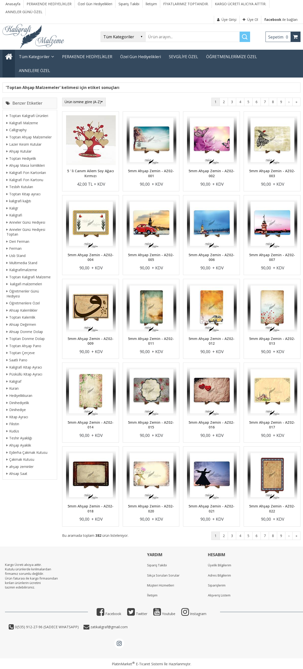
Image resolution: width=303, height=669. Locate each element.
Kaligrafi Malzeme (22, 123)
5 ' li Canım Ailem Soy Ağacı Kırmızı (90, 173)
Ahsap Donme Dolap (24, 331)
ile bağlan (281, 19)
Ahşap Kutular (19, 151)
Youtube (164, 613)
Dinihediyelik (17, 402)
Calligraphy (16, 129)
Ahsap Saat (16, 473)
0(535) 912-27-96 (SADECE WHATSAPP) (47, 627)
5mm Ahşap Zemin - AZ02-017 (272, 425)
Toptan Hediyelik (21, 158)
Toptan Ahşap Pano (23, 345)
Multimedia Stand (21, 262)
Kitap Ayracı (17, 417)
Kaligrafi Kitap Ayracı (24, 367)
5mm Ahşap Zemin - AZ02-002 (211, 173)
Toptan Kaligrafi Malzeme (28, 277)
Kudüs (12, 431)
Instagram (193, 613)
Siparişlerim (217, 585)
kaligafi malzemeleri (24, 284)
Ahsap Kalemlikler (22, 310)
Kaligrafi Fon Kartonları (26, 172)
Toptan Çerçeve (20, 352)
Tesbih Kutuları (19, 186)
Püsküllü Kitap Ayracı (24, 374)
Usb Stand (16, 255)
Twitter (137, 613)
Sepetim (279, 37)
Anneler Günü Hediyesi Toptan (25, 232)
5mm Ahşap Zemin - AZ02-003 (272, 173)
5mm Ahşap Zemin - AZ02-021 (211, 508)
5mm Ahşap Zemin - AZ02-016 (211, 425)
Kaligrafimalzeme (21, 269)
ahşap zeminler (20, 466)
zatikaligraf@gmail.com (108, 627)
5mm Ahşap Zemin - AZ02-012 (211, 341)
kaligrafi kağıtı (18, 201)
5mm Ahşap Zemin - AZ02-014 (91, 425)
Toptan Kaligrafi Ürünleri (27, 115)
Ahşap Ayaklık (18, 445)
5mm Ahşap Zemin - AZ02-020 (151, 508)
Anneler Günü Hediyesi (25, 222)
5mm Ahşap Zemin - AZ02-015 (151, 425)
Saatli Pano (16, 360)
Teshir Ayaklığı (19, 438)
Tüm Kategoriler (34, 56)
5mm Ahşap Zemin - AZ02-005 (151, 257)
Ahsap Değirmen (21, 324)
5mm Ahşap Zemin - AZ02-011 (151, 341)
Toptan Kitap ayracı (23, 194)
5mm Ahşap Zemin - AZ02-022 (272, 508)
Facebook (109, 613)
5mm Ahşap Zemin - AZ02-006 (211, 257)
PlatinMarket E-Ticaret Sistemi (137, 664)
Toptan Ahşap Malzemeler (29, 137)
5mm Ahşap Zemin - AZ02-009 (91, 341)
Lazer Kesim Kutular (23, 144)
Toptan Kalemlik (20, 317)
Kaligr (12, 208)
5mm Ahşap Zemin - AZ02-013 (272, 341)
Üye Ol (250, 19)
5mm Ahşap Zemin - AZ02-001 (151, 173)
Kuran (12, 388)
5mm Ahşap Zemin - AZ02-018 (91, 508)
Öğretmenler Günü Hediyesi (22, 293)
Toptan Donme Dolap (25, 338)
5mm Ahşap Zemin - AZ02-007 (272, 257)
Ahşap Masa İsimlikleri (25, 165)
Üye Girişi (226, 19)
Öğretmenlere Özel (23, 303)
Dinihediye (16, 409)
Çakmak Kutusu (20, 459)
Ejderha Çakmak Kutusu (26, 452)
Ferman (14, 248)
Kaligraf (13, 381)
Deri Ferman (17, 241)
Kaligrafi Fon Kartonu (24, 179)
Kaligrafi (14, 215)
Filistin (12, 423)
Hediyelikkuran (19, 395)
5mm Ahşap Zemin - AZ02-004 (91, 257)
